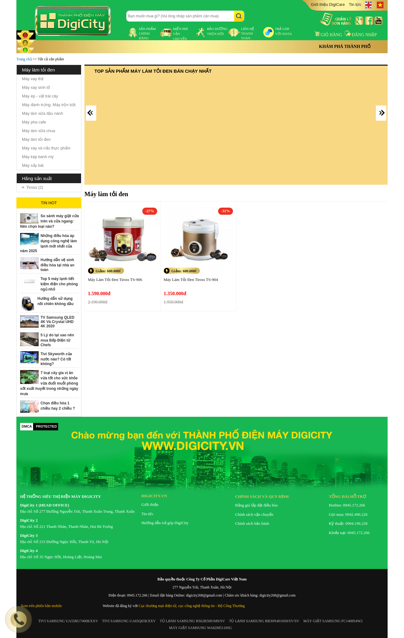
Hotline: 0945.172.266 (347, 505)
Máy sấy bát (33, 165)
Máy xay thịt (32, 78)
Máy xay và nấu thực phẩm (46, 148)
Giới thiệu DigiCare (328, 4)
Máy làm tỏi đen (36, 139)
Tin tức (355, 4)
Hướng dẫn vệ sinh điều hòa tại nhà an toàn (57, 265)
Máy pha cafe (34, 122)
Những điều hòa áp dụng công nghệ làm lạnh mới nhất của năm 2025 (48, 243)
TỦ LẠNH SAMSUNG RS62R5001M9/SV (192, 621)
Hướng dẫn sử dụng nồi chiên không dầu (55, 301)
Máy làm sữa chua (38, 130)
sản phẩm (147, 33)
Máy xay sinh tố (36, 87)
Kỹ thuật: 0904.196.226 (348, 523)
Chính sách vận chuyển (254, 514)
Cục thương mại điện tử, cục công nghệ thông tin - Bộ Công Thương (192, 606)
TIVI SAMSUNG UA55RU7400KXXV (68, 621)
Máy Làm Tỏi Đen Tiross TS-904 (191, 279)
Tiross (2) (34, 187)
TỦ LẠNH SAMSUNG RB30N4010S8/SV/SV (264, 621)
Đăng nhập (360, 34)
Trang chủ (24, 59)
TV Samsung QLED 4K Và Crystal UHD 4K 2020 (57, 321)
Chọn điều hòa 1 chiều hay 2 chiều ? (58, 406)
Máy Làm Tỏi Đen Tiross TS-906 (115, 279)
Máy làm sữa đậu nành (42, 113)
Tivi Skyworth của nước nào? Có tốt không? (56, 359)
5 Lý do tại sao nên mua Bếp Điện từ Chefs (57, 340)
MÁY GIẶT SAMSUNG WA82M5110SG (200, 628)
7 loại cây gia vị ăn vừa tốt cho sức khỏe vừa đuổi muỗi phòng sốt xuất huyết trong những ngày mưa (49, 383)
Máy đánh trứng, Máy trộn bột (48, 104)
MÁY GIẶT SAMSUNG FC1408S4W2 (333, 621)
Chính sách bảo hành (252, 523)
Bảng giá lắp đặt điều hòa (256, 505)
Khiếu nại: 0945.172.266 (349, 532)
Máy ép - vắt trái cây (40, 96)
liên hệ (247, 33)
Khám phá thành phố (345, 46)
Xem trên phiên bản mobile (41, 606)
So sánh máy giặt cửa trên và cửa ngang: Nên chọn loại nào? (49, 221)
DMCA (27, 426)
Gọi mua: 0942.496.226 (348, 514)
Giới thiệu (149, 504)
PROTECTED (46, 426)
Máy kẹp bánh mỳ (38, 156)
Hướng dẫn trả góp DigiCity (164, 522)
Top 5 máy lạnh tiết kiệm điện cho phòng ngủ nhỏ (59, 284)
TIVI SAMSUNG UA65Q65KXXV (129, 621)
